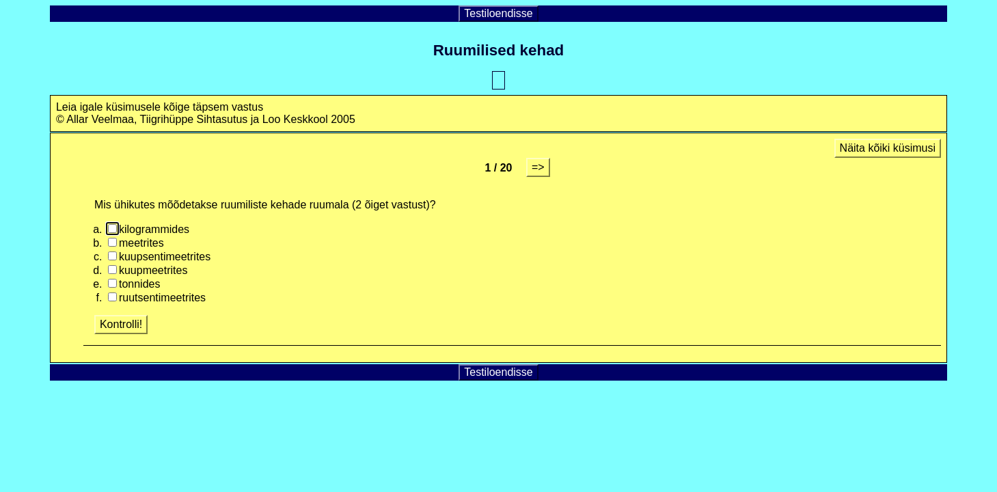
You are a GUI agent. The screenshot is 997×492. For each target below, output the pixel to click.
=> (538, 167)
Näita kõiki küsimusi (887, 148)
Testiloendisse (498, 13)
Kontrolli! (121, 324)
